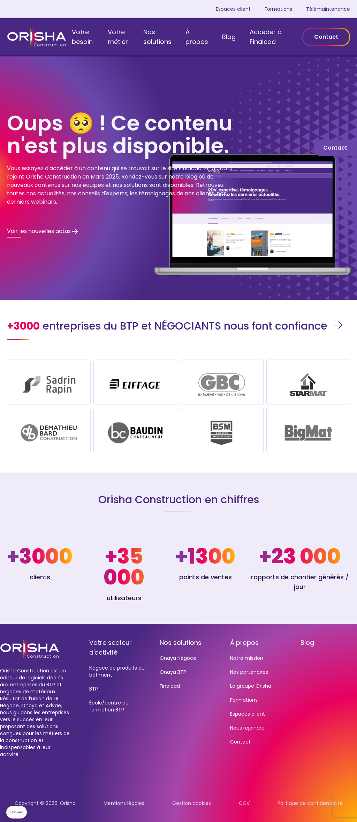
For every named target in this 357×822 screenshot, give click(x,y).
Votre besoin (82, 37)
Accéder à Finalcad (266, 37)
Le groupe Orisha (250, 686)
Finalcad (170, 686)
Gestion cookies (191, 803)
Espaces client (233, 9)
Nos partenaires (249, 672)
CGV (244, 803)
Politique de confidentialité (310, 803)
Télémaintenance (328, 9)
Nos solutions (157, 37)
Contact (326, 37)
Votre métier (118, 37)
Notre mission (246, 658)
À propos (196, 37)
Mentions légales (124, 803)
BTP (93, 688)
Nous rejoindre (247, 727)
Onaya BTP (173, 672)
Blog (229, 36)
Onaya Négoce (178, 658)
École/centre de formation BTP (109, 706)
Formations (278, 9)
